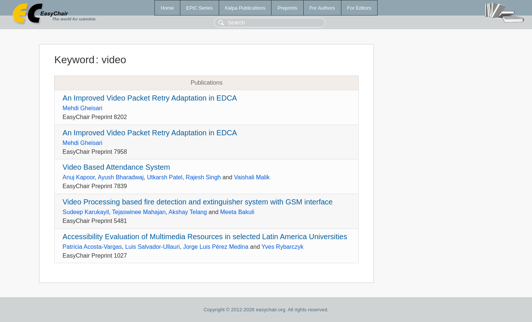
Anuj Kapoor (78, 177)
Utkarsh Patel (165, 177)
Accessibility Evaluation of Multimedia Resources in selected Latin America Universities (204, 237)
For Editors (359, 8)
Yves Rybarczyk (283, 247)
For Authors (322, 8)
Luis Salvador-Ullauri (152, 247)
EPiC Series (199, 8)
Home (167, 8)
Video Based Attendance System (116, 167)
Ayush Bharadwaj (121, 177)
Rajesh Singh (203, 177)
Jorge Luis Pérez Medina (215, 247)
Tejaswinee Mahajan (139, 212)
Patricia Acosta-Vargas (92, 247)
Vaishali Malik (252, 177)
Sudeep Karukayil (85, 212)
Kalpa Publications (245, 8)
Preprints (287, 8)
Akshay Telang (187, 212)
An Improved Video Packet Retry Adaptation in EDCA (149, 98)
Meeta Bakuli (237, 212)
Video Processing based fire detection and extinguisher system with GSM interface (197, 202)
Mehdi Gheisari (82, 108)
